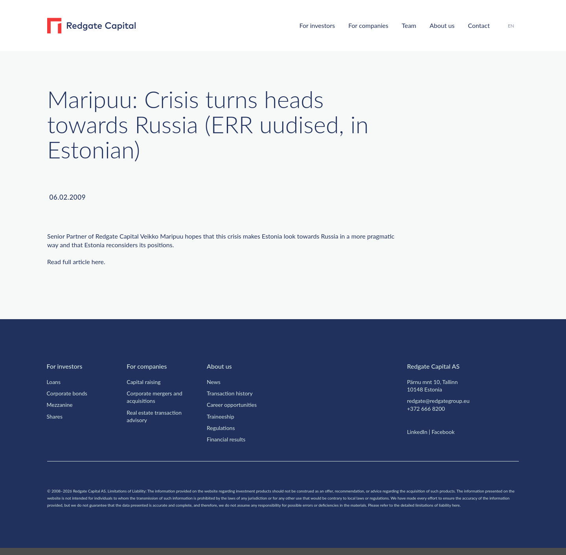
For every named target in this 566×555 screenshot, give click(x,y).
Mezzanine (61, 404)
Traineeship (222, 416)
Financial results (228, 439)
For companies (354, 25)
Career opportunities (234, 404)
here (104, 261)
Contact (476, 25)
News (214, 381)
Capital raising (146, 381)
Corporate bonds (70, 393)
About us (436, 25)
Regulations (222, 427)
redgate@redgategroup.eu (442, 400)
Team (399, 25)
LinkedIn (418, 431)
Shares (56, 416)
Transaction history (232, 393)
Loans (55, 381)
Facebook (447, 431)
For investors (298, 25)
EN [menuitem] (510, 25)
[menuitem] (511, 25)
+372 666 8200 (427, 408)
